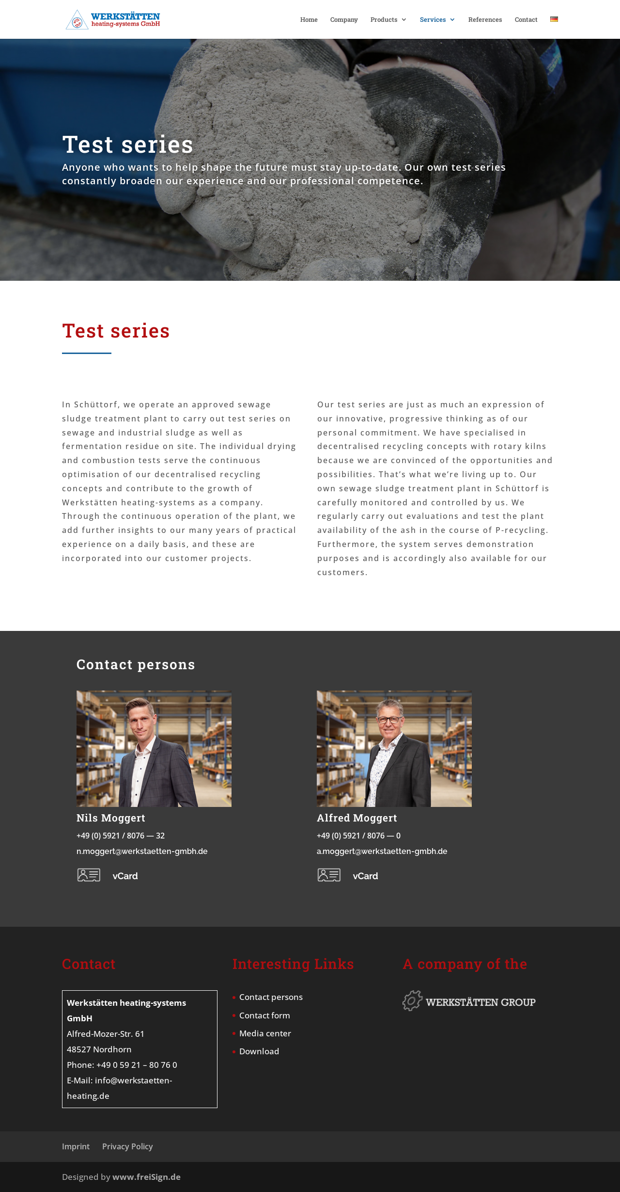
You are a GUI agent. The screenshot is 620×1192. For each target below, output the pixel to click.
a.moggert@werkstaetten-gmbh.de (382, 851)
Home (309, 20)
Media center (265, 1033)
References (485, 20)
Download (259, 1051)
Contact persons (271, 996)
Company (344, 20)
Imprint (76, 1146)
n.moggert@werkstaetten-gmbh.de (142, 851)
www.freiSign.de (146, 1176)
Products (384, 20)
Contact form (264, 1015)
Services (433, 20)
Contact (526, 20)
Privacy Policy (127, 1146)
